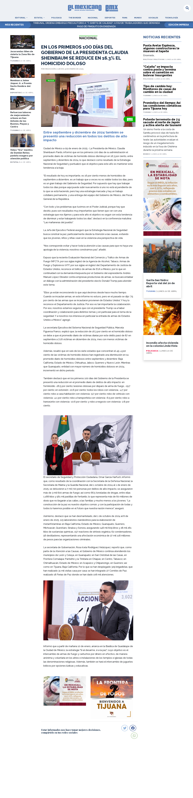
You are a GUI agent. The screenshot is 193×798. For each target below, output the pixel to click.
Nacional (93, 18)
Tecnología (171, 18)
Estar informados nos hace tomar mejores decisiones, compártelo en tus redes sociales (71, 731)
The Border (75, 18)
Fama (124, 18)
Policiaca (56, 18)
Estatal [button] (38, 18)
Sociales (153, 18)
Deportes (110, 18)
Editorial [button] (20, 18)
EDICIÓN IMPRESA (179, 24)
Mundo (138, 18)
